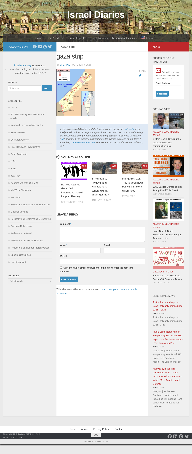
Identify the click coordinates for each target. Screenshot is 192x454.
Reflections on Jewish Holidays (27, 240)
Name (63, 245)
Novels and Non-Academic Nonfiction (30, 204)
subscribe (129, 129)
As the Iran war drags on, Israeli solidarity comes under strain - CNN (168, 306)
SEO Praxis (17, 437)
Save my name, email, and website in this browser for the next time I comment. (97, 270)
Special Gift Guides (21, 255)
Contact (119, 429)
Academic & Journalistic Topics (27, 125)
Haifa (13, 168)
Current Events (76, 38)
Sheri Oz (65, 65)
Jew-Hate (16, 175)
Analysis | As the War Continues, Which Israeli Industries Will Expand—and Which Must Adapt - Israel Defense (167, 376)
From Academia (55, 38)
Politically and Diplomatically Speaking (31, 219)
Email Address (163, 83)
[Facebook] (35, 47)
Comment (65, 224)
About (84, 429)
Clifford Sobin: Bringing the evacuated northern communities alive (167, 142)
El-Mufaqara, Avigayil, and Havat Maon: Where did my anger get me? (100, 186)
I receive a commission (83, 142)
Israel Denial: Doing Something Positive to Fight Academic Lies (167, 234)
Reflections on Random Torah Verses (30, 247)
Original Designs (19, 211)
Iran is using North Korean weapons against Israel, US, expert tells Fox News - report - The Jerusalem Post (168, 337)
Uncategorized (18, 262)
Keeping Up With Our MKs (24, 183)
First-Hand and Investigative (25, 147)
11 (114, 166)
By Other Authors (20, 139)
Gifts (13, 161)
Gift (62, 139)
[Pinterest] (45, 47)
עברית (14, 107)
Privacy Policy (101, 429)
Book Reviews (100, 38)
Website (64, 256)
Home (38, 38)
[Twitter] (50, 47)
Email (107, 245)
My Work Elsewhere (21, 190)
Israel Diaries (96, 14)
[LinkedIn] (40, 47)
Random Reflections (123, 38)
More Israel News (164, 296)
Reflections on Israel (21, 233)
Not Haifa (16, 197)
